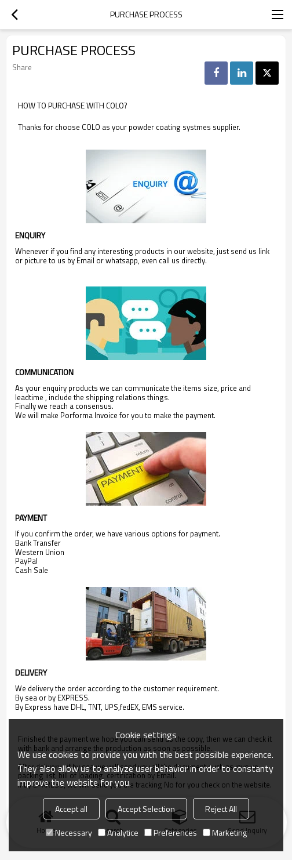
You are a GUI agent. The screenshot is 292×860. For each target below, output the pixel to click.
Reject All (221, 809)
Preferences (170, 832)
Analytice (118, 832)
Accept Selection (146, 809)
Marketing (225, 832)
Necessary (69, 832)
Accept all (71, 809)
